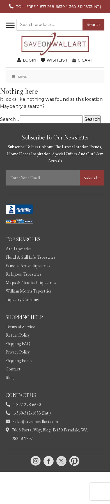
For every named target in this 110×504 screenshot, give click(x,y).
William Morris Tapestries (29, 291)
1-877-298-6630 (23, 404)
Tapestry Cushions (22, 299)
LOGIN (29, 60)
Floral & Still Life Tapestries (30, 257)
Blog (10, 377)
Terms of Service (20, 327)
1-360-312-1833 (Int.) (28, 413)
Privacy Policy (18, 352)
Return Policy (18, 335)
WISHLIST (57, 60)
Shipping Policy (19, 360)
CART (85, 60)
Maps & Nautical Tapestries (31, 282)
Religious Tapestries (23, 274)
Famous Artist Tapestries (28, 266)
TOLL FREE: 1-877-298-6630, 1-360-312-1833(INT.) (58, 6)
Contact (13, 369)
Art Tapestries (18, 249)
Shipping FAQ (18, 343)
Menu (19, 77)
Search (93, 24)
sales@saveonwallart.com (32, 421)
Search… (9, 119)
